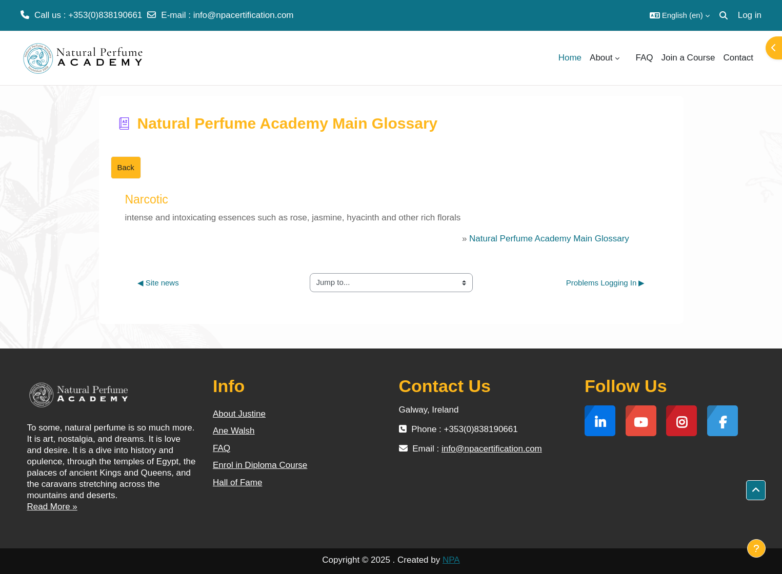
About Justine (239, 414)
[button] (680, 15)
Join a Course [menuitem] (688, 58)
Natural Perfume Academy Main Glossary (549, 238)
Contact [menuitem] (738, 58)
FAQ (221, 448)
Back (125, 167)
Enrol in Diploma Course (260, 465)
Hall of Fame (237, 482)
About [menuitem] (601, 58)
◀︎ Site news (158, 282)
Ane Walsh (234, 431)
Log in (749, 15)
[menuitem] (628, 58)
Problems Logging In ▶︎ (605, 282)
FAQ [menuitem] (644, 58)
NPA (451, 560)
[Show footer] (756, 548)
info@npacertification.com (243, 15)
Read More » (52, 506)
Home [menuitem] (570, 58)
